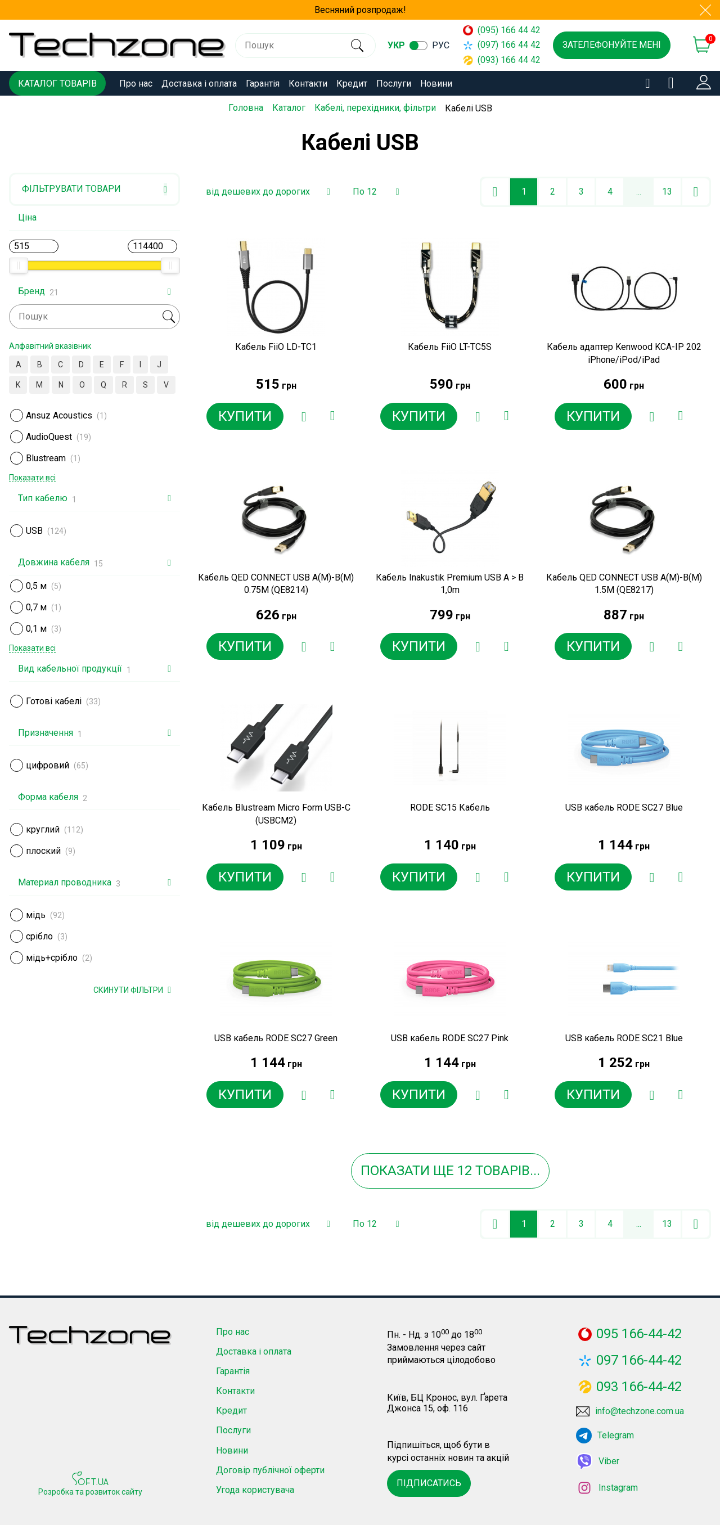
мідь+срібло (52, 957)
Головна (245, 107)
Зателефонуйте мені (611, 44)
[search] (355, 45)
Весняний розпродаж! (360, 10)
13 (667, 191)
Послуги (393, 83)
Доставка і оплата (199, 83)
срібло (39, 936)
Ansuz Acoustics (59, 415)
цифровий (47, 765)
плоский (43, 850)
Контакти (308, 83)
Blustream (46, 458)
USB (34, 530)
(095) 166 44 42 (496, 30)
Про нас (135, 83)
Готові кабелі (54, 701)
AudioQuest (49, 436)
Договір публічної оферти (270, 1470)
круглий (43, 829)
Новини (436, 83)
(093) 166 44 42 (496, 60)
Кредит (351, 83)
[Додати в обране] (303, 416)
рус (440, 45)
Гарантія (263, 83)
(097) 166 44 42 (496, 44)
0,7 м (36, 607)
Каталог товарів (57, 83)
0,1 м (36, 628)
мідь (36, 915)
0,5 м (36, 586)
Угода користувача (255, 1489)
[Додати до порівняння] (331, 416)
